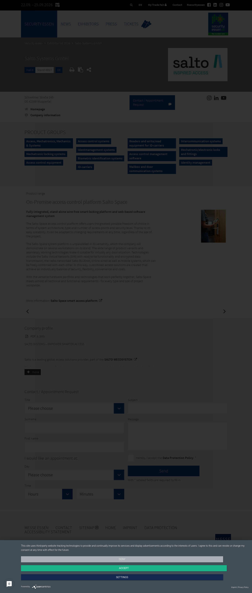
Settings (214, 580)
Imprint (234, 587)
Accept (135, 580)
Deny (55, 580)
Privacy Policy (243, 587)
